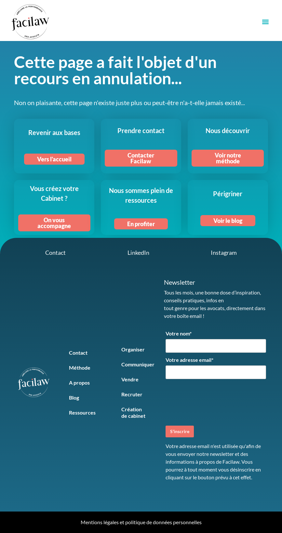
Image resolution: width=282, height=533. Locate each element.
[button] (265, 22)
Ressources (82, 412)
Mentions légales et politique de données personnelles (141, 522)
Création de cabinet (133, 412)
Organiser (133, 349)
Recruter (131, 394)
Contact (78, 352)
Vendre (130, 379)
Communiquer (137, 364)
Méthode (79, 367)
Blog (74, 397)
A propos (79, 382)
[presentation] (215, 401)
